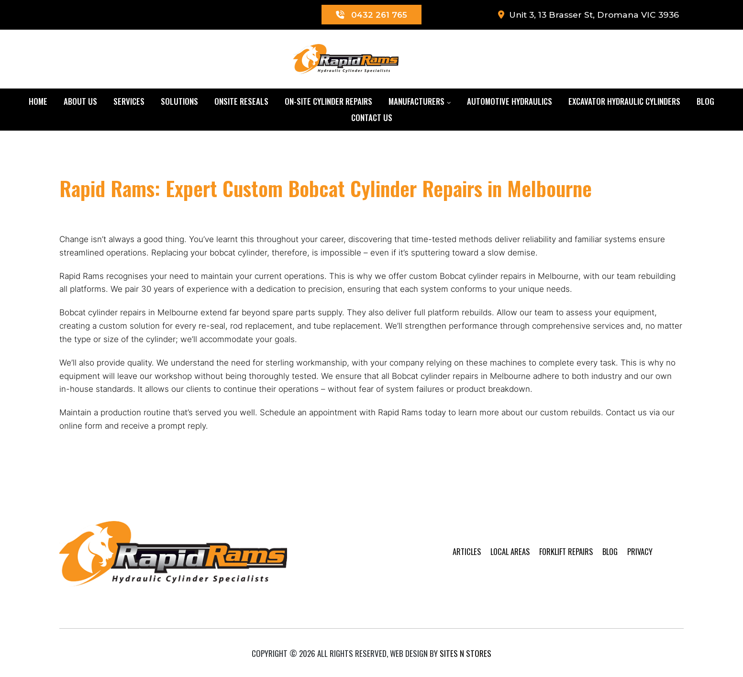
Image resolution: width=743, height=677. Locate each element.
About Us (80, 102)
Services (128, 102)
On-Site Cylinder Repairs (328, 102)
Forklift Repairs (556, 562)
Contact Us (371, 118)
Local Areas (498, 562)
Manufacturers (416, 102)
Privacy (632, 562)
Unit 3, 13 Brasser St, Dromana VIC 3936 (585, 15)
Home (38, 102)
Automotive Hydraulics (509, 102)
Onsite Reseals (241, 102)
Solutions (179, 102)
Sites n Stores (465, 650)
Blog (705, 102)
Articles (453, 562)
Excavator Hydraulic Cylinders (624, 102)
